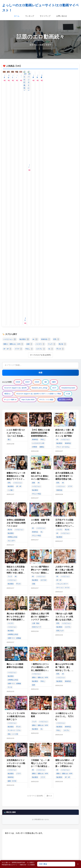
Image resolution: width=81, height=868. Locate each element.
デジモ (10, 460)
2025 (34, 735)
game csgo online (53, 774)
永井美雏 (11, 759)
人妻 (61, 750)
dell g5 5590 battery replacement (50, 784)
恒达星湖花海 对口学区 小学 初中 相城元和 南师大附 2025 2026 (30, 769)
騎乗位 (42, 220)
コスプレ (40, 122)
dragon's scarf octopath (34, 808)
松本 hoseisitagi (43, 803)
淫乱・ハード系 (13, 507)
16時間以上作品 (13, 407)
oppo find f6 (28, 784)
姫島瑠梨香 (53, 759)
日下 (60, 740)
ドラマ (18, 122)
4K (35, 112)
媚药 (55, 735)
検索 (40, 146)
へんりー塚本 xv (13, 754)
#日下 (54, 161)
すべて (40, 673)
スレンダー (11, 314)
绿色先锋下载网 (13, 779)
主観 (33, 357)
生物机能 (60, 803)
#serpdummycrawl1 (68, 161)
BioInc (40, 759)
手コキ (60, 122)
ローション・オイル (62, 360)
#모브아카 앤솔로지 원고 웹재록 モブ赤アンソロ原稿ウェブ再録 (38, 167)
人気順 (40, 708)
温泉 (33, 458)
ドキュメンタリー (62, 357)
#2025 (37, 155)
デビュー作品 (36, 267)
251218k (29, 764)
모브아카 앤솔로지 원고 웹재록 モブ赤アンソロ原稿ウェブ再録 (30, 750)
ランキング (29, 16)
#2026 (18, 155)
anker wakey (12, 803)
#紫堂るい (7, 167)
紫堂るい (31, 745)
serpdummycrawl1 (14, 745)
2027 (22, 735)
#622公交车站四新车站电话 (50, 789)
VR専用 (34, 220)
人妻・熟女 (35, 396)
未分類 (40, 680)
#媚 (45, 155)
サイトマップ (45, 16)
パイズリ (40, 117)
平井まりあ (65, 793)
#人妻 (68, 167)
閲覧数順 (40, 714)
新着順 (40, 702)
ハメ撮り (11, 263)
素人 (9, 213)
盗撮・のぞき (12, 554)
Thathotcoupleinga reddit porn (43, 793)
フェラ (51, 117)
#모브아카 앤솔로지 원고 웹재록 (15, 161)
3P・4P (7, 122)
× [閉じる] (78, 864)
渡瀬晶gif (27, 803)
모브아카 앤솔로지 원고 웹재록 (19, 740)
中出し (29, 122)
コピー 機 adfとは (47, 813)
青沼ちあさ (35, 774)
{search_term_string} (44, 740)
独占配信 (24, 112)
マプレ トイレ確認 (52, 754)
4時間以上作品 (12, 310)
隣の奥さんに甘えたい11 (16, 793)
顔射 (29, 117)
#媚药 (54, 155)
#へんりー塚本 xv (10, 173)
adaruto (29, 779)
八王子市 (60, 779)
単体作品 (45, 112)
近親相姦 (42, 798)
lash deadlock (44, 779)
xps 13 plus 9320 (33, 754)
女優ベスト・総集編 (14, 411)
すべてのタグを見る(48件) (40, 128)
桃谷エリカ (12, 784)
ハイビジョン (9, 112)
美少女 (62, 117)
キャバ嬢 (62, 847)
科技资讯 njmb (58, 798)
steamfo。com (13, 764)
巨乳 (56, 112)
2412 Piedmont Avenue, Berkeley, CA (20, 813)
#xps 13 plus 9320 (27, 173)
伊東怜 (31, 789)
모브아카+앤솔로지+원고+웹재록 (19, 798)
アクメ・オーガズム (62, 220)
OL (50, 122)
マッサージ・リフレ (14, 503)
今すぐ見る (43, 864)
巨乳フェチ (60, 404)
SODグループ (36, 400)
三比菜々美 (26, 759)
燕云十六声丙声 (13, 808)
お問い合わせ (61, 16)
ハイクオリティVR (38, 216)
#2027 (27, 155)
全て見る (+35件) (65, 173)
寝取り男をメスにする (16, 774)
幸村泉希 (63, 769)
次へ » (49, 569)
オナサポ (43, 353)
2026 (10, 735)
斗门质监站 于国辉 (14, 789)
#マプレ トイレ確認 (46, 173)
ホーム (16, 16)
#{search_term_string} (39, 161)
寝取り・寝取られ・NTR (13, 117)
